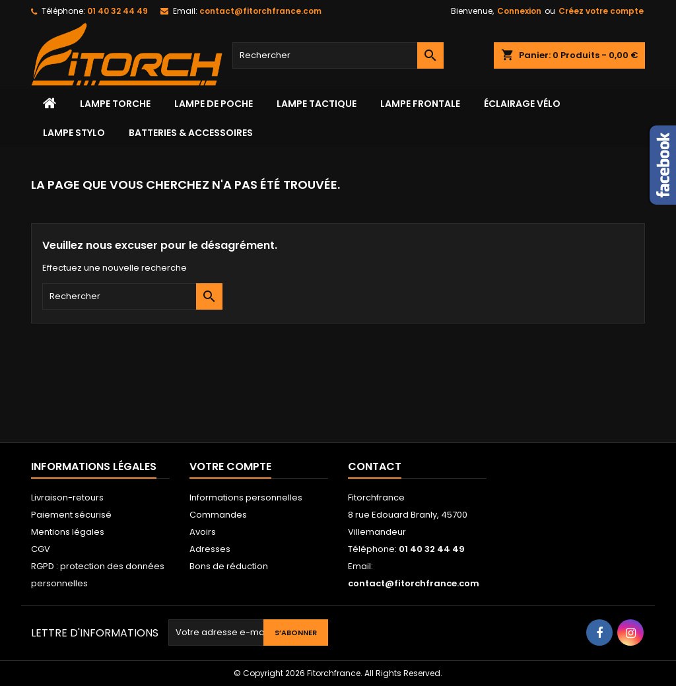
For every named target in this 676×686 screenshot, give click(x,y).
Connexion (519, 11)
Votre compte (230, 466)
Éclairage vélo (522, 103)
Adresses (209, 549)
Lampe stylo (74, 132)
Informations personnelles (245, 497)
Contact (374, 466)
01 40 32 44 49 (117, 11)
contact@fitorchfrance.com (260, 11)
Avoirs (202, 532)
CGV (40, 549)
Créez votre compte (601, 11)
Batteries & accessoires (191, 132)
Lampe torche (115, 103)
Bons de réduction (228, 566)
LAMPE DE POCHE (213, 103)
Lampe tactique (316, 103)
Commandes (218, 514)
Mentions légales (67, 532)
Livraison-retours (67, 497)
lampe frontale (420, 103)
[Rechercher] (338, 55)
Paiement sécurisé (71, 514)
